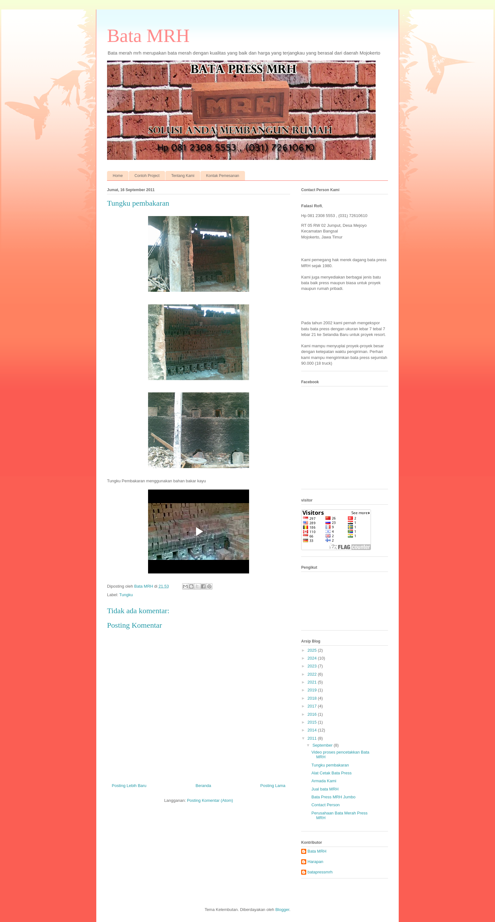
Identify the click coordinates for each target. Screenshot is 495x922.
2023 (312, 666)
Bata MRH (148, 35)
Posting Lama (273, 785)
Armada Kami (323, 780)
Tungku (126, 594)
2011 (312, 738)
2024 (312, 658)
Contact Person (325, 804)
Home (118, 175)
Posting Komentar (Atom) (210, 800)
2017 (312, 706)
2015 (312, 722)
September (323, 745)
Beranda (203, 785)
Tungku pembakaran (330, 765)
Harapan (315, 861)
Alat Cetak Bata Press (331, 773)
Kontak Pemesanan (222, 175)
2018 (312, 698)
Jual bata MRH (324, 789)
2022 (312, 674)
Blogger (282, 909)
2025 (312, 650)
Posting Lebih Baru (129, 785)
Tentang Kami (182, 175)
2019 (312, 690)
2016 (312, 714)
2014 (312, 730)
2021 (312, 682)
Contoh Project (146, 175)
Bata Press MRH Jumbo (333, 797)
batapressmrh (319, 872)
